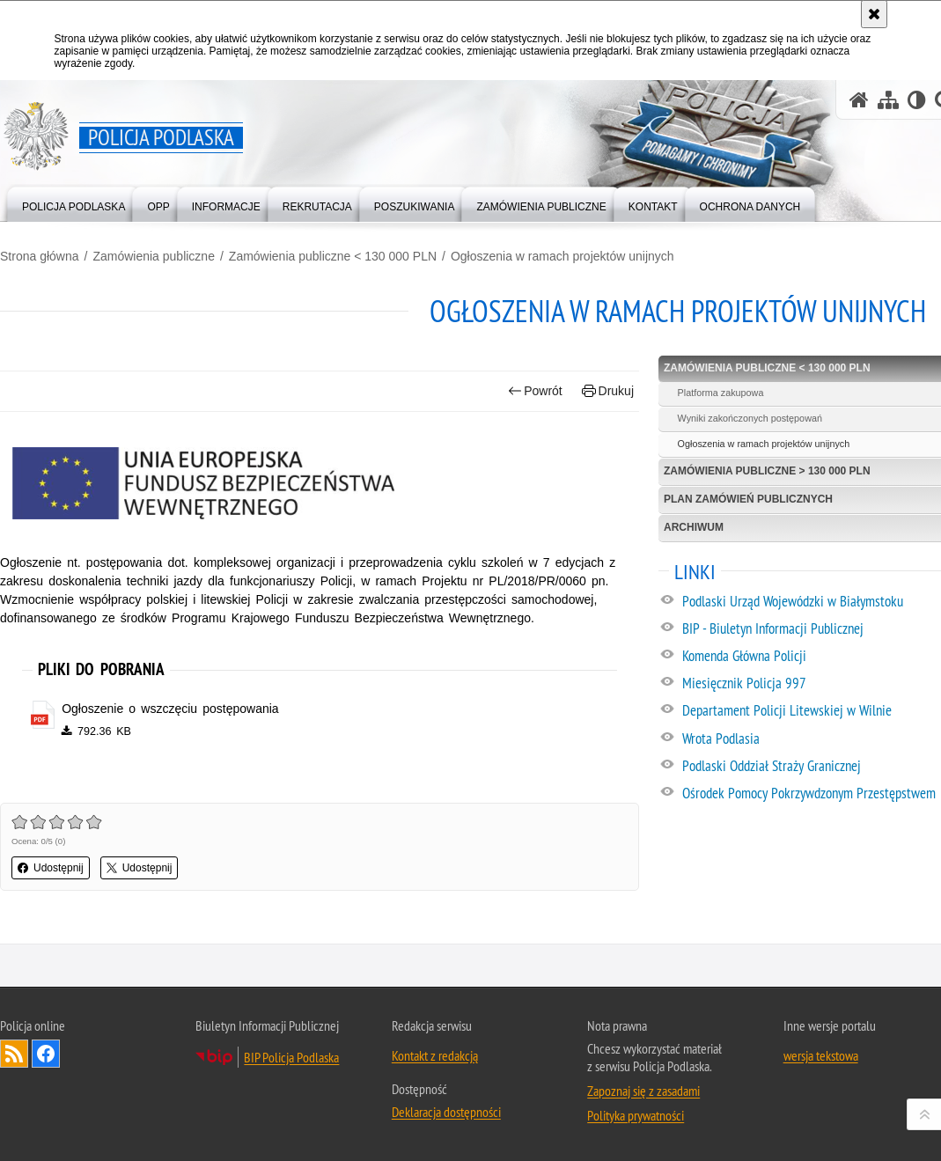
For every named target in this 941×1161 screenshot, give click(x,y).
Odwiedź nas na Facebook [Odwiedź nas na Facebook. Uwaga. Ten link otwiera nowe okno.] (46, 1054)
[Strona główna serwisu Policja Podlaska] (859, 100)
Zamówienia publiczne (153, 256)
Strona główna (39, 256)
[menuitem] (73, 203)
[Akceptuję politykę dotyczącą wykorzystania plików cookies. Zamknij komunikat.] (874, 14)
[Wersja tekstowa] (917, 100)
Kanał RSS (14, 1054)
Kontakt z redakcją (435, 1055)
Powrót (535, 391)
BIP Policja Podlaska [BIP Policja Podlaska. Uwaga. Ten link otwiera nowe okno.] (291, 1057)
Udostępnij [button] (51, 868)
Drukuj (608, 391)
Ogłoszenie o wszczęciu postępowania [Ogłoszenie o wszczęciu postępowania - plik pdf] (170, 709)
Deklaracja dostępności (446, 1112)
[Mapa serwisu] (888, 100)
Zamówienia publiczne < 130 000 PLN (333, 256)
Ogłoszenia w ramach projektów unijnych (562, 256)
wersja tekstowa (820, 1055)
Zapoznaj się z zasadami (643, 1090)
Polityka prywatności (635, 1115)
